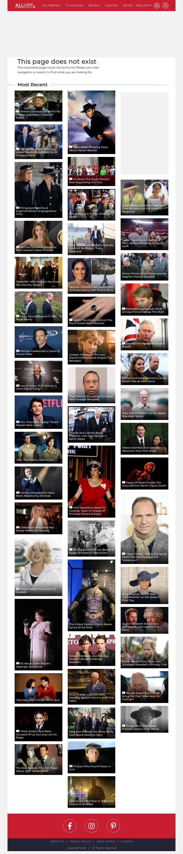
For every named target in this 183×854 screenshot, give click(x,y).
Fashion (111, 5)
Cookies (127, 841)
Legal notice (106, 841)
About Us (57, 841)
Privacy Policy (80, 841)
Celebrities (51, 5)
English (143, 5)
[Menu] (165, 5)
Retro (128, 5)
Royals (94, 5)
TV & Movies (74, 5)
